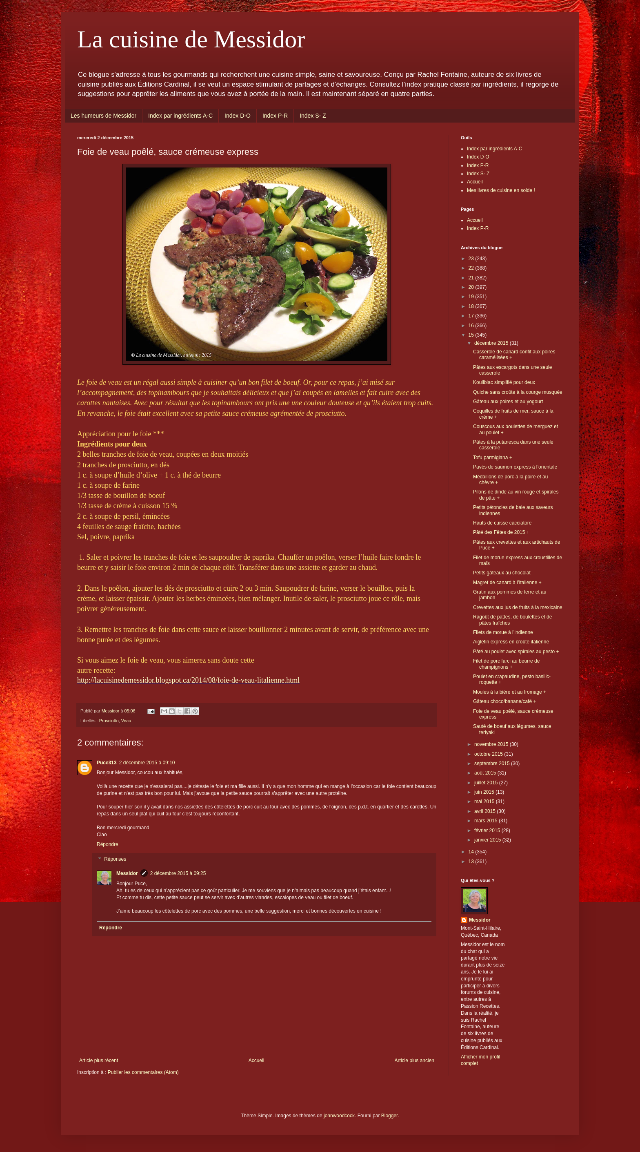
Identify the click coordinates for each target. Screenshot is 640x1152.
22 (472, 268)
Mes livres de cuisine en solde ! (501, 190)
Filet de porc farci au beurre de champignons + (506, 664)
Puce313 (107, 763)
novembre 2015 (492, 744)
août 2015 (486, 773)
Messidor (127, 873)
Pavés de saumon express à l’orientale (515, 467)
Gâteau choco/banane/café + (504, 701)
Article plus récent (98, 1060)
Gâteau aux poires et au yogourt (508, 401)
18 (472, 306)
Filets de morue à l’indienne (503, 632)
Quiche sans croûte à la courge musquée (517, 392)
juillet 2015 (486, 783)
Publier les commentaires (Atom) (143, 1072)
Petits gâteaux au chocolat (502, 573)
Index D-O (237, 115)
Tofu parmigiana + (492, 457)
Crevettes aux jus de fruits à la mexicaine (517, 607)
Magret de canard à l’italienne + (507, 582)
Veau (126, 720)
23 (472, 258)
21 (472, 278)
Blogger (389, 1116)
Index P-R (275, 115)
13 (472, 861)
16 (472, 325)
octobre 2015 (489, 754)
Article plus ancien (414, 1060)
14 (472, 852)
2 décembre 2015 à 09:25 (178, 873)
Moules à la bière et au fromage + (509, 692)
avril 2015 (485, 811)
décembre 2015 (492, 343)
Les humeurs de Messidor (103, 115)
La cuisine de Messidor (191, 39)
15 (472, 335)
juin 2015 (485, 792)
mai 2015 (485, 801)
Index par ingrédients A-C (180, 115)
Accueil (256, 1060)
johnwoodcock (339, 1116)
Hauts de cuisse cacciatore (502, 523)
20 (472, 287)
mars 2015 (486, 821)
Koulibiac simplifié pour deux (504, 382)
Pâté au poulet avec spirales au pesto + (516, 651)
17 (472, 316)
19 (472, 296)
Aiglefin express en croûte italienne (511, 642)
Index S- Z (313, 115)
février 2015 (488, 830)
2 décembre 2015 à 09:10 (147, 763)
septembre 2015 (492, 763)
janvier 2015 (488, 840)
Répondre (107, 844)
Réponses (115, 859)
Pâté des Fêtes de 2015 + (501, 532)
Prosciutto (109, 720)
